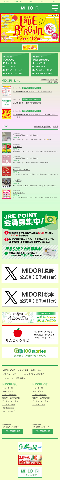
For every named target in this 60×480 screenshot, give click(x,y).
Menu (55, 11)
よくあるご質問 (8, 404)
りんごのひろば (8, 411)
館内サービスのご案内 (14, 73)
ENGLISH (18, 1)
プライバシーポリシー (11, 374)
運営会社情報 (21, 378)
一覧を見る (39, 126)
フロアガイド (11, 66)
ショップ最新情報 (9, 395)
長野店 (50, 82)
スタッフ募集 (23, 370)
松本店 (56, 82)
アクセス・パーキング (14, 70)
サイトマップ (8, 378)
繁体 (42, 1)
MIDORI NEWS (9, 370)
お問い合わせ (36, 370)
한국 (30, 1)
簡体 (54, 1)
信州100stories (8, 408)
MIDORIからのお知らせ (49, 79)
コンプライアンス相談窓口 (33, 374)
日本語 (6, 1)
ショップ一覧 (11, 63)
